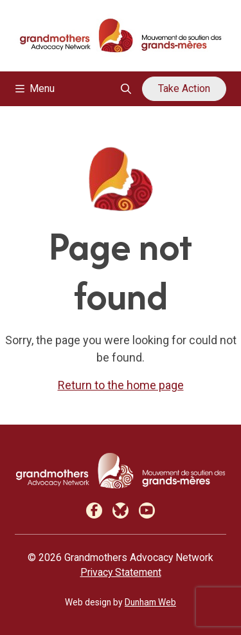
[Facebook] (94, 510)
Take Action (184, 88)
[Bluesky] (120, 510)
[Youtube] (147, 510)
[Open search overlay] (126, 89)
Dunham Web (150, 602)
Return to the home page (121, 385)
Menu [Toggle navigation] (35, 88)
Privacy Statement (120, 572)
